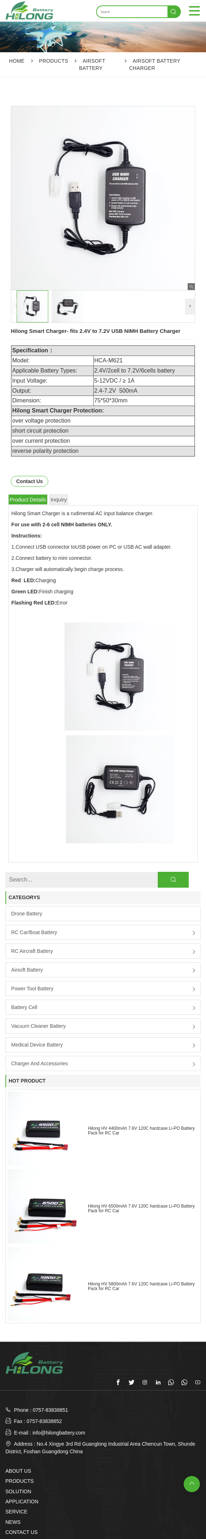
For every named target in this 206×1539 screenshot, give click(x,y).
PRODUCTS (53, 61)
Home (16, 61)
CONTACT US (21, 1430)
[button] (190, 307)
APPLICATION (22, 1400)
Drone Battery (26, 812)
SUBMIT (103, 1524)
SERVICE (16, 1410)
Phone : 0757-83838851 (41, 1308)
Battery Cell (24, 905)
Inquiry (59, 499)
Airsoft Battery (27, 868)
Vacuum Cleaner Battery (38, 924)
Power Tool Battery (32, 886)
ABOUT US (18, 1369)
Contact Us (29, 481)
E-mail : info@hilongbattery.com (45, 1331)
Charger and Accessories (39, 961)
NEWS (13, 1420)
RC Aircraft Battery (32, 849)
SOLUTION (18, 1389)
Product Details (27, 499)
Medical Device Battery (37, 943)
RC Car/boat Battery (34, 830)
